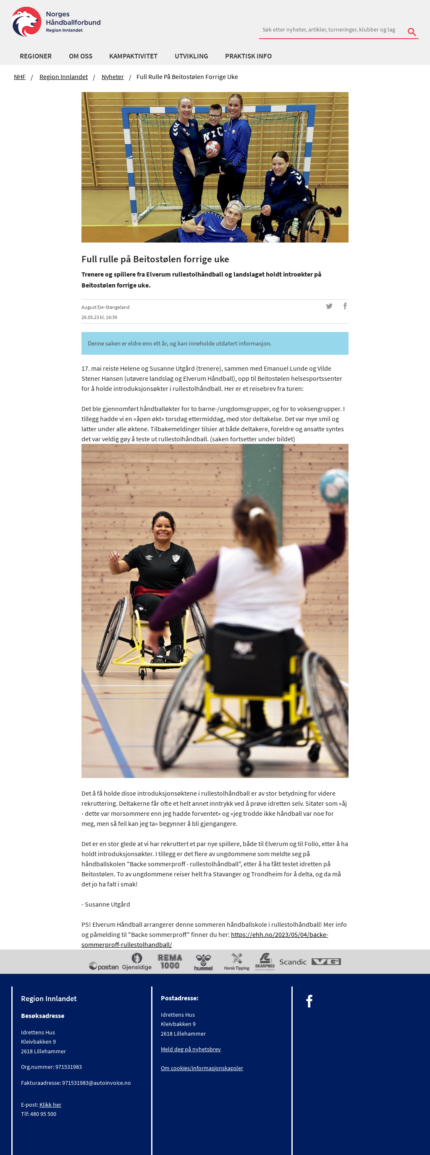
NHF (20, 76)
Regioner (36, 56)
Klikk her (50, 1104)
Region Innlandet (63, 76)
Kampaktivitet (133, 56)
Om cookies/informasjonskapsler (202, 1068)
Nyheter (113, 76)
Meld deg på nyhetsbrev (191, 1049)
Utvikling (191, 56)
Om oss (80, 56)
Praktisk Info (248, 56)
